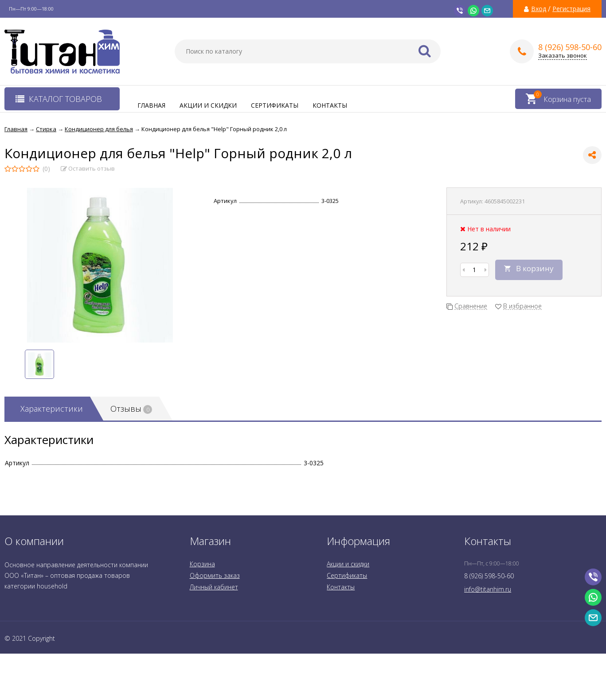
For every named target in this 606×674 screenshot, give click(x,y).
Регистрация (571, 8)
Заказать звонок (562, 55)
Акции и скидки (208, 105)
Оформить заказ (215, 575)
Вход (538, 8)
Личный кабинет (214, 587)
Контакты (330, 105)
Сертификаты (274, 105)
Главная (151, 105)
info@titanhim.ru (487, 589)
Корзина (202, 564)
